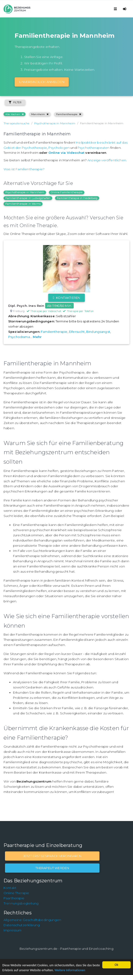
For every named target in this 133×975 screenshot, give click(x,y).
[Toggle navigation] (116, 9)
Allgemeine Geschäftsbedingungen (32, 920)
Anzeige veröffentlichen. (107, 160)
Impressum (12, 930)
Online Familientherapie (66, 192)
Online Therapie (16, 893)
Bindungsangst (98, 331)
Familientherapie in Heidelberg (77, 198)
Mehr (37, 337)
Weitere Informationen (70, 970)
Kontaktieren (66, 298)
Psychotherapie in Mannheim (24, 192)
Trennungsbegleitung (21, 903)
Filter (15, 102)
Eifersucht (77, 331)
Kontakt (10, 888)
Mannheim (39, 114)
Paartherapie (14, 898)
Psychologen (59, 148)
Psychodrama (19, 337)
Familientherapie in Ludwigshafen (27, 198)
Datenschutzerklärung (22, 925)
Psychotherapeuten (93, 148)
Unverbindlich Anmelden (41, 82)
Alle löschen (14, 114)
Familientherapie (68, 114)
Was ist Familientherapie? (24, 169)
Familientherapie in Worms (23, 203)
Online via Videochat (66, 152)
